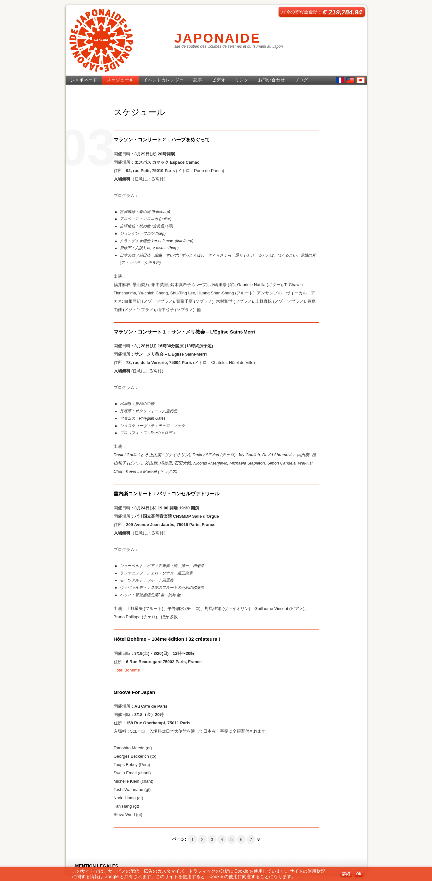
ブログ (301, 80)
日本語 (360, 80)
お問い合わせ (271, 80)
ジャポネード (83, 80)
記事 (197, 80)
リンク (242, 80)
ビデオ (218, 80)
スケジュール (120, 80)
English (350, 80)
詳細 (346, 874)
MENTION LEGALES (96, 866)
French (340, 80)
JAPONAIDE (218, 38)
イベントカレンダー (163, 80)
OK (359, 874)
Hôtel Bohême (127, 670)
